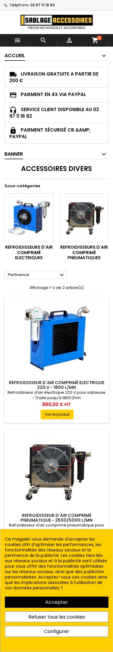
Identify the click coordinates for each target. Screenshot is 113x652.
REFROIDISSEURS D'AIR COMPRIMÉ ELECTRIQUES (29, 252)
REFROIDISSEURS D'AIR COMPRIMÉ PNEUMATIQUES (84, 252)
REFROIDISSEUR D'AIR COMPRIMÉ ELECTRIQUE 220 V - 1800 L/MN (56, 385)
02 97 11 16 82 (42, 5)
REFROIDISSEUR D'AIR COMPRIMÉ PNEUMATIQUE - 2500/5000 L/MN (56, 517)
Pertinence (36, 275)
